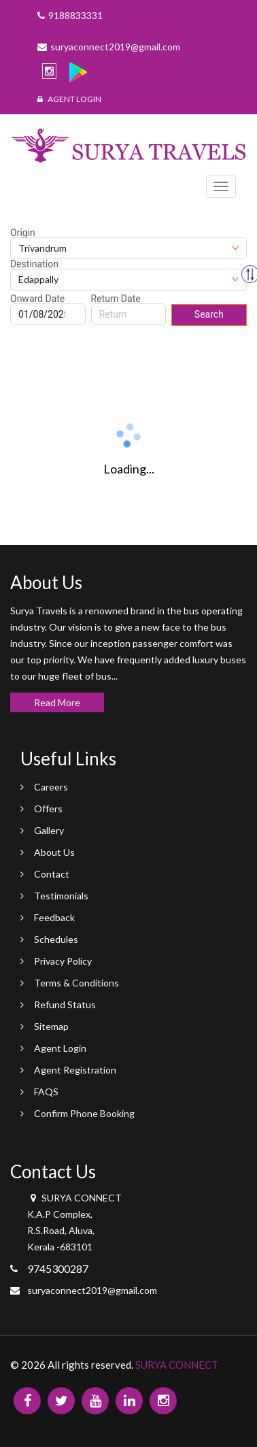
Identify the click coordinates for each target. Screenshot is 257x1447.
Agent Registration (75, 1070)
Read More (57, 702)
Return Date (116, 298)
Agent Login (69, 99)
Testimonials (61, 895)
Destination (34, 264)
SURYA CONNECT (176, 1365)
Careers (51, 787)
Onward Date (37, 298)
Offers (48, 808)
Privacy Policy (63, 961)
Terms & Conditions (76, 982)
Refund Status (65, 1004)
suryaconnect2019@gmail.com (92, 1290)
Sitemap (51, 1026)
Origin (22, 232)
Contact (51, 874)
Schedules (56, 939)
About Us (54, 852)
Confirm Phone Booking (84, 1113)
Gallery (49, 830)
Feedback (54, 917)
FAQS (46, 1091)
